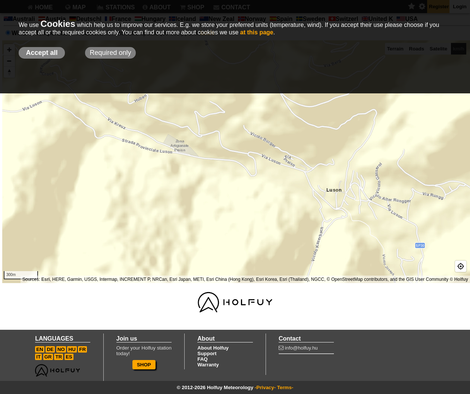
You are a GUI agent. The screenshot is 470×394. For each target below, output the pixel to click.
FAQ (202, 359)
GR (48, 357)
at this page (256, 32)
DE (50, 349)
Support (206, 353)
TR (58, 357)
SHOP (144, 364)
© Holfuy (458, 279)
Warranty (208, 364)
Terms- (285, 387)
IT (38, 357)
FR (82, 349)
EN (39, 349)
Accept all (41, 52)
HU (71, 349)
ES (69, 357)
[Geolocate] (460, 266)
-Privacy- (265, 387)
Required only (110, 52)
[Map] (235, 161)
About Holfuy (213, 348)
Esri (45, 279)
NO (61, 349)
